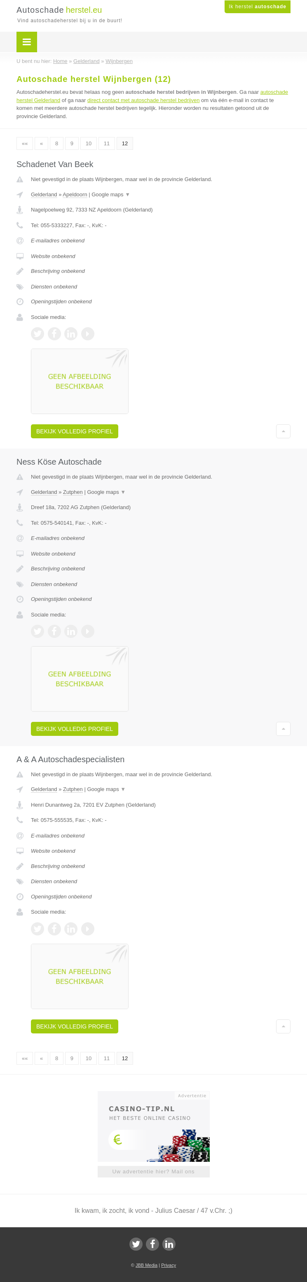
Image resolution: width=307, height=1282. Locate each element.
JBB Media (146, 1265)
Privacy (168, 1265)
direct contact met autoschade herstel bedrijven (143, 100)
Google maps (110, 194)
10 (88, 143)
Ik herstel (257, 6)
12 (125, 143)
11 (107, 143)
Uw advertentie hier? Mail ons (153, 1171)
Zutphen (73, 492)
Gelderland (44, 194)
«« (25, 143)
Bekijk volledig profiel (74, 431)
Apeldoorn (75, 194)
